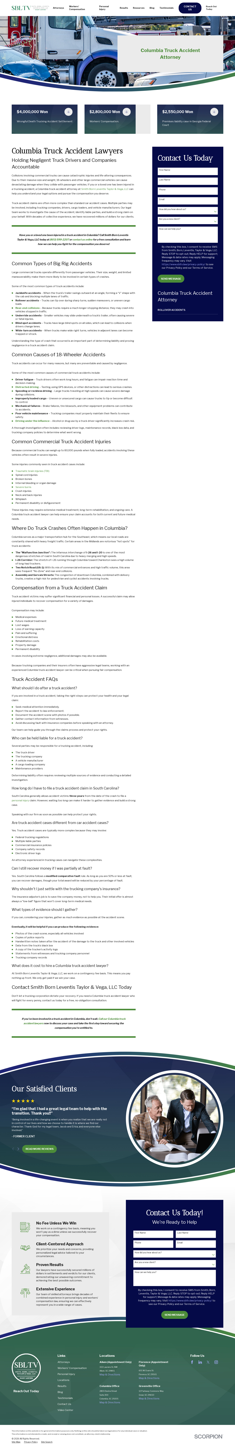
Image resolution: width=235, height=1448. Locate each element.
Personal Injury (66, 1374)
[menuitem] (188, 310)
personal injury (20, 800)
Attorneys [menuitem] (58, 8)
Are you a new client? (169, 219)
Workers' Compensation (72, 1368)
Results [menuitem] (124, 8)
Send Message (171, 278)
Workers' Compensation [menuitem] (77, 8)
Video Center (65, 1410)
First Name (164, 170)
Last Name (164, 180)
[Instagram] (216, 1362)
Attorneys (64, 1362)
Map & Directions (110, 1374)
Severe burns (23, 487)
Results (62, 1386)
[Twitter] (208, 1362)
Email (161, 199)
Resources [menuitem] (138, 8)
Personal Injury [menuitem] (104, 8)
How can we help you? (170, 229)
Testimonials (65, 1398)
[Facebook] (192, 1362)
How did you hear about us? (172, 209)
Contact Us (190, 8)
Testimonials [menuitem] (166, 8)
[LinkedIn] (200, 1362)
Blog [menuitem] (152, 8)
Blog (60, 1392)
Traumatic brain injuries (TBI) (32, 471)
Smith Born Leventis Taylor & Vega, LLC (105, 189)
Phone (162, 189)
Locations (63, 1380)
